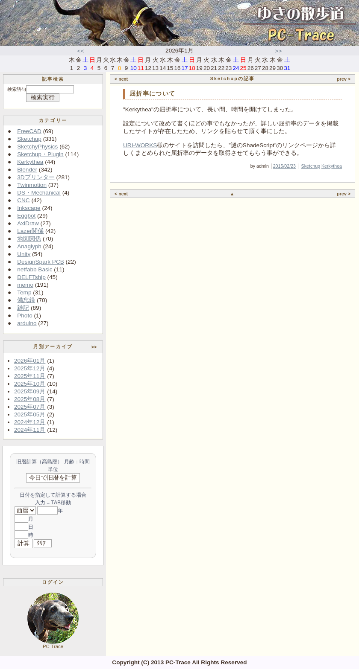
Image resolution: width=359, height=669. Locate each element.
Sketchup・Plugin (40, 154)
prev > (343, 78)
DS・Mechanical (39, 192)
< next (121, 78)
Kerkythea (30, 162)
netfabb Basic (34, 269)
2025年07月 (29, 407)
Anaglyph (29, 246)
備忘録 (26, 300)
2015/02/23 (284, 166)
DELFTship (31, 277)
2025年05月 (29, 414)
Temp (24, 292)
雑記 (23, 308)
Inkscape (28, 208)
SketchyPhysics (37, 146)
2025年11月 (29, 376)
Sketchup (29, 139)
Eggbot (26, 215)
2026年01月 (29, 361)
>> (278, 51)
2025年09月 (29, 391)
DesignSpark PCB (40, 262)
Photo (24, 315)
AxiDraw (28, 223)
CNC (23, 200)
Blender (27, 169)
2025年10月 (29, 384)
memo (25, 285)
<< (80, 51)
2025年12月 (29, 368)
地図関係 (29, 239)
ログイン (53, 582)
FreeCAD (29, 131)
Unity (23, 254)
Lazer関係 (30, 231)
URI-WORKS (140, 145)
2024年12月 (29, 422)
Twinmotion (32, 185)
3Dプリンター (35, 177)
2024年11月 (29, 430)
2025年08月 (29, 399)
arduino (26, 323)
